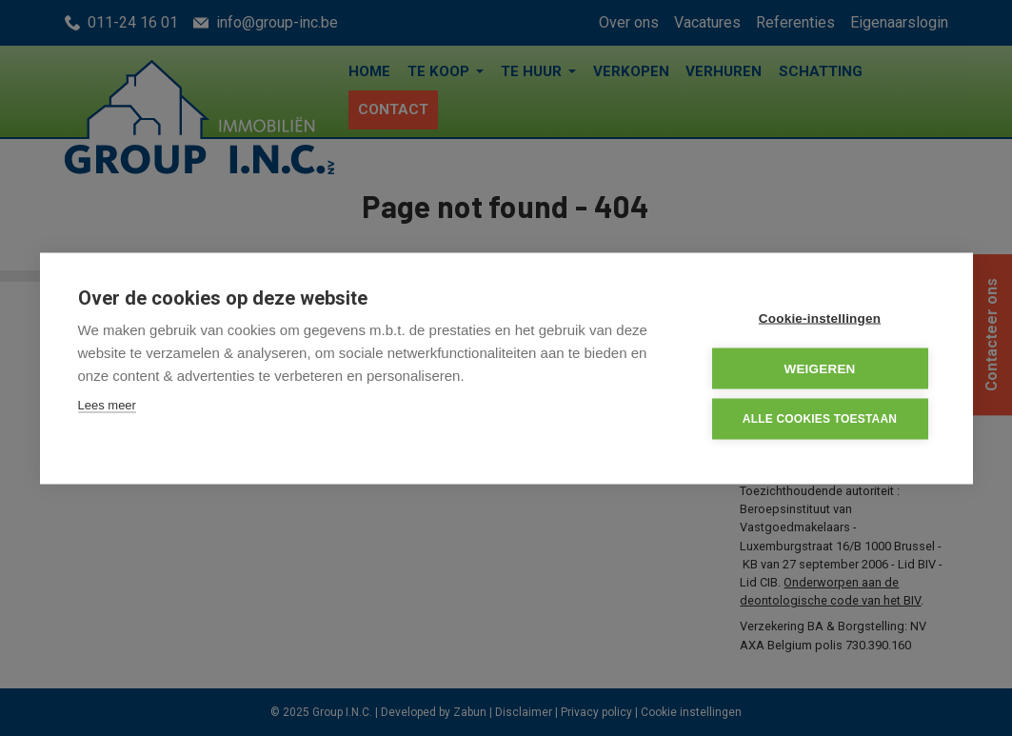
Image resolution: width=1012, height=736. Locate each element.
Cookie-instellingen (820, 317)
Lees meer (107, 404)
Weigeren (819, 368)
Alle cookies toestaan (820, 418)
